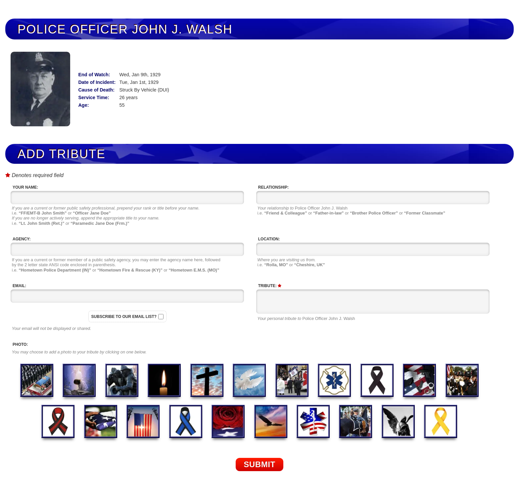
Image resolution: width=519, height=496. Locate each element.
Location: (269, 239)
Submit (259, 464)
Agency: (21, 239)
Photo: (20, 344)
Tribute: (269, 285)
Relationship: (273, 187)
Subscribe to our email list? (124, 316)
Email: (19, 285)
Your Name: (25, 187)
